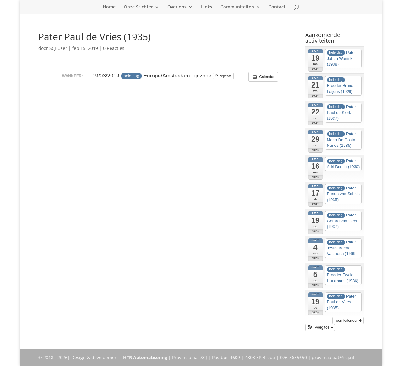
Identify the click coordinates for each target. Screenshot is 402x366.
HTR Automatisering (145, 357)
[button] (320, 327)
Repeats (223, 76)
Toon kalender (348, 320)
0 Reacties (113, 48)
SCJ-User (58, 48)
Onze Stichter (138, 7)
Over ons (177, 7)
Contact (277, 7)
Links (206, 7)
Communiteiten (237, 7)
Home (109, 7)
